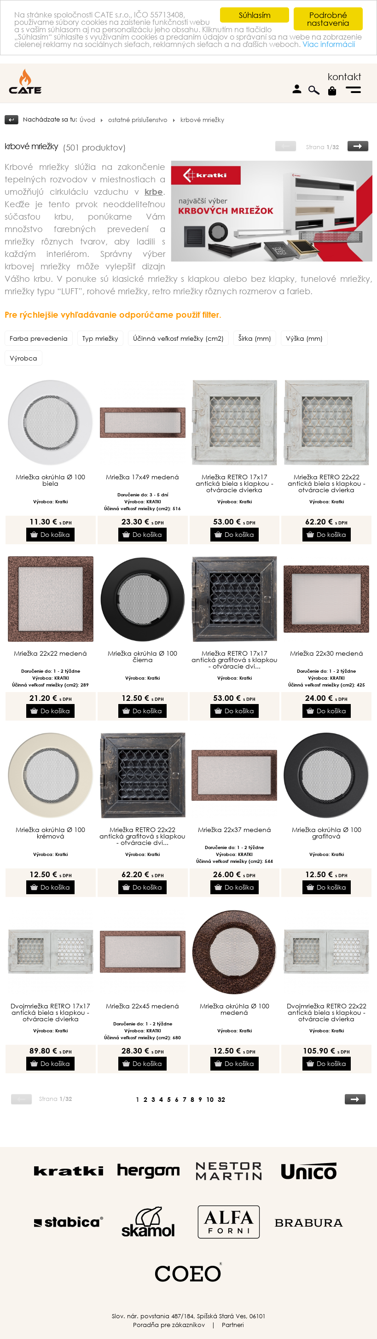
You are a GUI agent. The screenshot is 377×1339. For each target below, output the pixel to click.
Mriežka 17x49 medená (142, 477)
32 (221, 1099)
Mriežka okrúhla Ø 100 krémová (50, 833)
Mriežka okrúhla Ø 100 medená (234, 1009)
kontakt (344, 76)
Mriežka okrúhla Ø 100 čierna (142, 656)
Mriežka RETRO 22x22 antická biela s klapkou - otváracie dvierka (326, 483)
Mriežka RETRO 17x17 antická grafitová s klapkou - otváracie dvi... (234, 660)
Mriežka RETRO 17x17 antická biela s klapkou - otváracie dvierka (234, 483)
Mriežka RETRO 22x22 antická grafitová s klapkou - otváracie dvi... (142, 836)
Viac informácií (108, 54)
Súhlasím (255, 15)
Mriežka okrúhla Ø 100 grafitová (326, 833)
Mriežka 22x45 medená (142, 1006)
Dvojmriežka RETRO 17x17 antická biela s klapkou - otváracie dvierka (50, 1012)
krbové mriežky (202, 120)
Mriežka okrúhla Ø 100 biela (50, 480)
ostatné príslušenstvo (138, 120)
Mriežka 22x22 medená (50, 653)
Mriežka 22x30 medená (326, 653)
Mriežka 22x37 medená (234, 830)
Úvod (87, 120)
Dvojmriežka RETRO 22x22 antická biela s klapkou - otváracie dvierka (326, 1012)
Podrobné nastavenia (328, 19)
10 (210, 1099)
